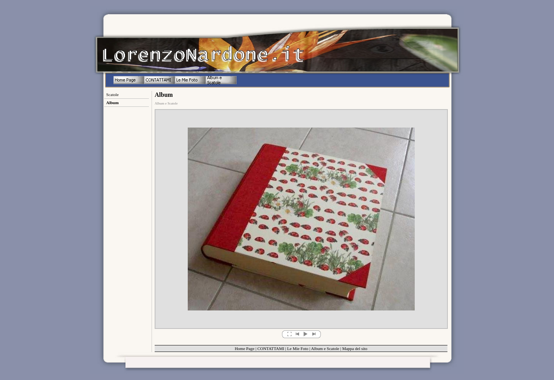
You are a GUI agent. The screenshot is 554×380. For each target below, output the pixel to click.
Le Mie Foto (297, 348)
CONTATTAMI (270, 348)
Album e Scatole (325, 348)
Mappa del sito (354, 348)
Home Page (244, 348)
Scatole (112, 94)
